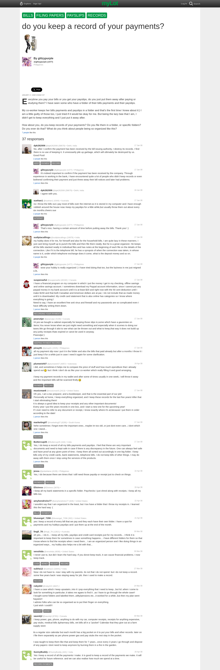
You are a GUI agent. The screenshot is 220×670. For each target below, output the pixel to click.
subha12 (38, 568)
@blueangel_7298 (59, 518)
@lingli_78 (48, 532)
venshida (39, 551)
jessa (36, 471)
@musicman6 (53, 391)
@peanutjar (49, 319)
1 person (36, 183)
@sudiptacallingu (58, 237)
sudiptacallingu (42, 237)
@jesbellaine (45, 471)
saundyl (38, 616)
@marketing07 (54, 422)
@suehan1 (48, 201)
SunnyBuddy (41, 652)
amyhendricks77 (43, 501)
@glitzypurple (40, 62)
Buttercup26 (40, 442)
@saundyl (47, 616)
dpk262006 (39, 145)
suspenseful (40, 280)
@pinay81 (47, 348)
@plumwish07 (53, 364)
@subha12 (48, 569)
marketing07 (40, 422)
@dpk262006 (52, 146)
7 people (25, 133)
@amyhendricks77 (60, 501)
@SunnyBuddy (55, 652)
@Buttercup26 (54, 442)
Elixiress (38, 487)
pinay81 (38, 348)
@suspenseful (54, 280)
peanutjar (39, 318)
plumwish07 (40, 363)
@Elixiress (48, 487)
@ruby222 (47, 586)
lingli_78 (38, 531)
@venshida (49, 551)
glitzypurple (45, 58)
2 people (36, 159)
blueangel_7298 (42, 518)
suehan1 (38, 200)
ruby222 (38, 586)
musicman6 (40, 390)
